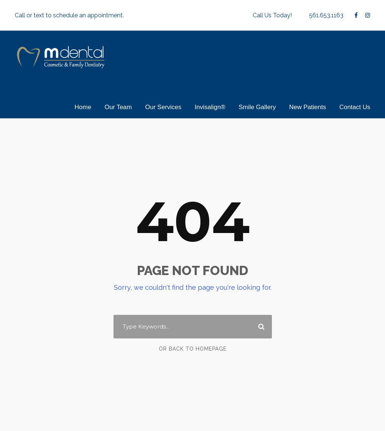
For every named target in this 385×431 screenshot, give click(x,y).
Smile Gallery (257, 107)
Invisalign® (210, 107)
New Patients (307, 107)
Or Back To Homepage (192, 348)
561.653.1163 (325, 15)
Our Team (118, 107)
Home (82, 107)
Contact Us (354, 107)
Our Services (163, 107)
